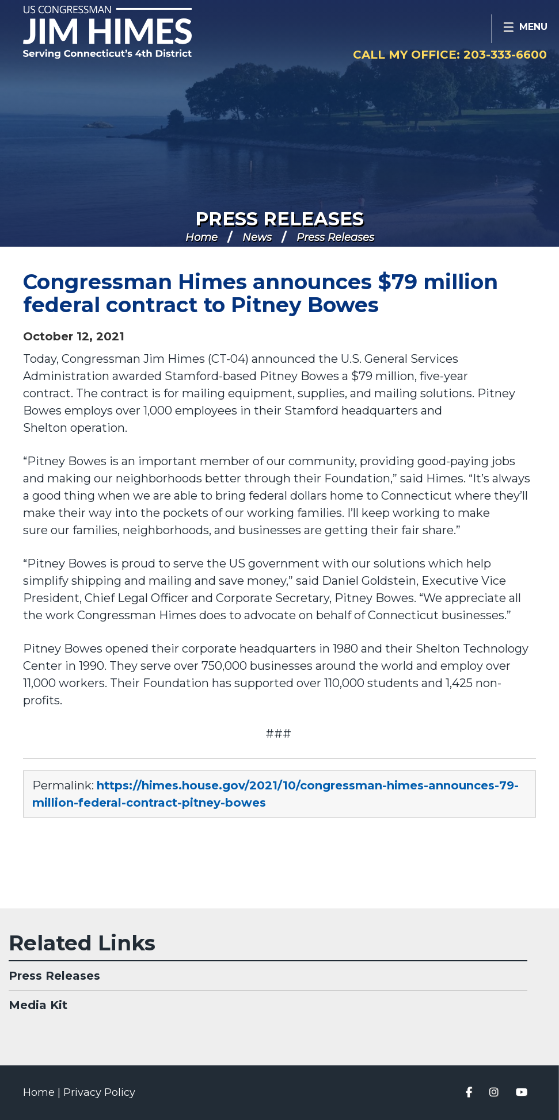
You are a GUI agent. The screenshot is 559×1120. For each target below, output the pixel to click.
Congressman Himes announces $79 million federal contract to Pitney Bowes (260, 293)
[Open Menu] (525, 28)
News (257, 237)
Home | (43, 1092)
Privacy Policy (99, 1092)
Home (201, 237)
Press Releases (279, 219)
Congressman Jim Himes (129, 32)
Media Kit (38, 1005)
